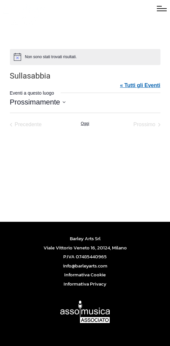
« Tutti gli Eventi (140, 85)
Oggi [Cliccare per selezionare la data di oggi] (85, 123)
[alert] (85, 57)
